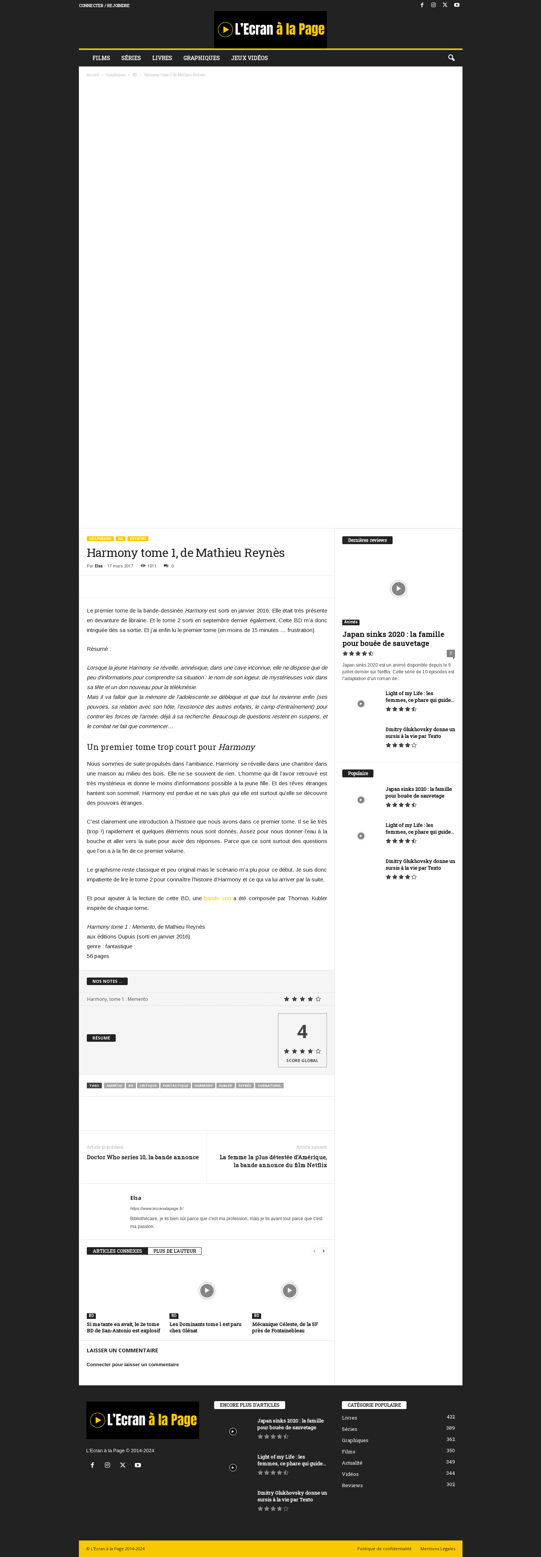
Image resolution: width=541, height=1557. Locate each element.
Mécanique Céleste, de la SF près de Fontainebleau (285, 1327)
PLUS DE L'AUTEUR (174, 1251)
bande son (217, 898)
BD (135, 74)
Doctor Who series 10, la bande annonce (143, 1157)
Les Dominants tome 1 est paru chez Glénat (205, 1327)
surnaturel (269, 1085)
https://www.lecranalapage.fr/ (156, 1208)
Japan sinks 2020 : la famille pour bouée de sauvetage (393, 638)
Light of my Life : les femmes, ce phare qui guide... (419, 696)
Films (101, 58)
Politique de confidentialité (384, 1548)
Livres (162, 58)
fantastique (175, 1085)
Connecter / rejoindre (104, 5)
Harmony (204, 1085)
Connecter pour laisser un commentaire (133, 1364)
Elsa (99, 566)
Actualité (352, 1462)
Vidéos (350, 1474)
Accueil (92, 74)
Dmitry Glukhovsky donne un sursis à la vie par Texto (420, 732)
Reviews (138, 539)
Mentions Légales (437, 1548)
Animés (351, 622)
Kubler (225, 1085)
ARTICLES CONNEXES (117, 1251)
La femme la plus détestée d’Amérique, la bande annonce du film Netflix (273, 1161)
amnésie (114, 1085)
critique (148, 1085)
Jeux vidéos (249, 58)
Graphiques (201, 58)
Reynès (245, 1085)
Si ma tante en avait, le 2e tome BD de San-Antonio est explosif (123, 1327)
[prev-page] (314, 1251)
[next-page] (323, 1251)
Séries (131, 58)
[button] (451, 58)
